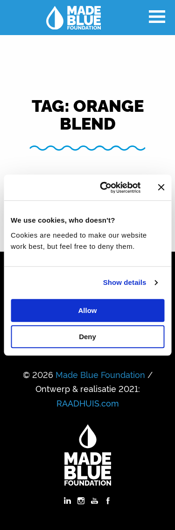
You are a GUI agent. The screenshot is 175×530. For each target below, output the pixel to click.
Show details (125, 282)
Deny (87, 337)
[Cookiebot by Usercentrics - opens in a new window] (104, 188)
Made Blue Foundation (100, 374)
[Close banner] (161, 187)
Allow (87, 310)
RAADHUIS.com (87, 402)
